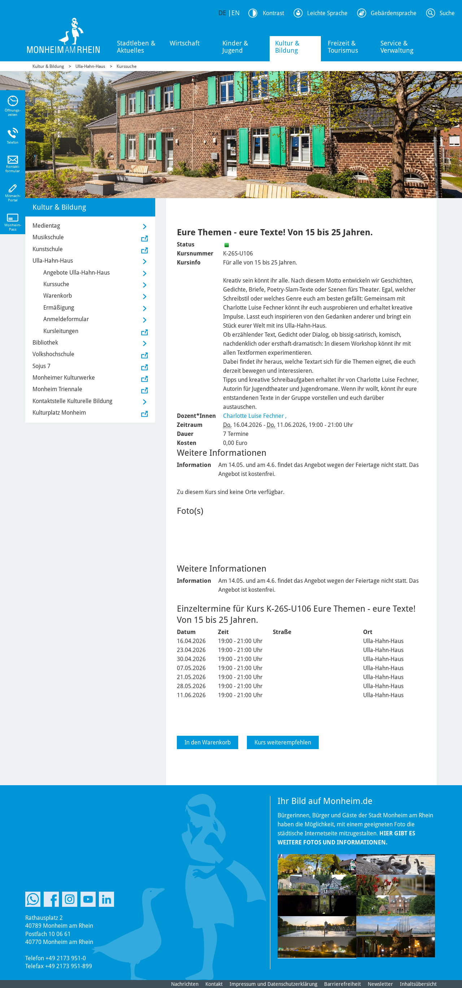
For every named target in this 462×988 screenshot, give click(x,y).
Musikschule (48, 237)
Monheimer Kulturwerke (63, 377)
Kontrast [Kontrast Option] (273, 13)
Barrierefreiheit (342, 984)
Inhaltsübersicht (418, 984)
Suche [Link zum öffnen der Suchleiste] (447, 13)
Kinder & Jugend (235, 46)
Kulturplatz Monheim (59, 412)
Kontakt (214, 984)
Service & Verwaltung (396, 46)
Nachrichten (185, 984)
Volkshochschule (53, 354)
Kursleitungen (60, 331)
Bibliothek (45, 342)
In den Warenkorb (207, 742)
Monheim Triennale (57, 389)
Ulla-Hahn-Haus (90, 66)
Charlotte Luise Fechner (253, 415)
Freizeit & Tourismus (343, 46)
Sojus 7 (41, 366)
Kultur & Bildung (287, 46)
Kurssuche (126, 66)
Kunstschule (47, 249)
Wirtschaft (185, 43)
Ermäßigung (58, 307)
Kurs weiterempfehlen (282, 742)
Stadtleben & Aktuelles (136, 46)
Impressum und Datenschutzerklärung (273, 984)
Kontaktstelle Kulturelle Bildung (72, 401)
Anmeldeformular (66, 319)
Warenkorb (57, 295)
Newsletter (380, 984)
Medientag (46, 225)
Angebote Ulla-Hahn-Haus (76, 272)
